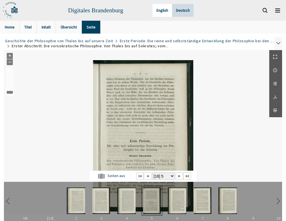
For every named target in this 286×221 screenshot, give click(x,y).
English (162, 10)
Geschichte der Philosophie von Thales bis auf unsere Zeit (59, 40)
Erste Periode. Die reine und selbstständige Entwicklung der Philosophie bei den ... (196, 40)
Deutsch (183, 10)
